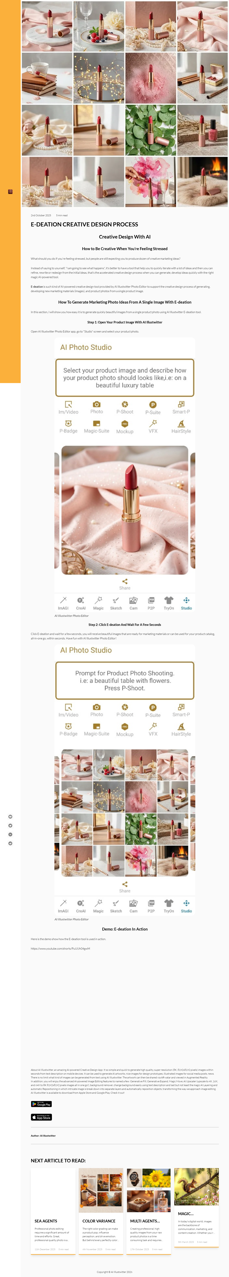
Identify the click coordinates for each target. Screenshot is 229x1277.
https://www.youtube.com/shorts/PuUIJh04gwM (60, 948)
